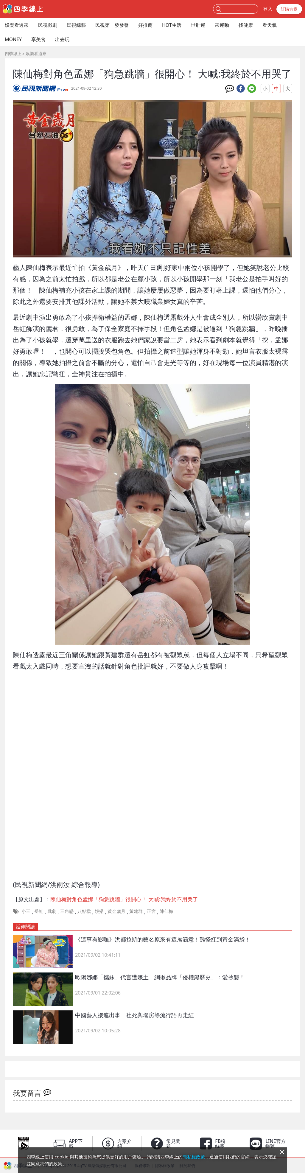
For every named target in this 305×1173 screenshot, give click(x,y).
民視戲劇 (47, 25)
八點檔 (84, 911)
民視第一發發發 (112, 25)
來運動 (222, 25)
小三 (25, 911)
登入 (268, 9)
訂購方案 (289, 9)
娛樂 (99, 911)
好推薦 (145, 25)
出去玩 (62, 39)
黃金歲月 (116, 911)
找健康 (246, 25)
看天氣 (269, 25)
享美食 (38, 39)
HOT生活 (171, 25)
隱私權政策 (194, 1157)
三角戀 (67, 911)
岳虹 (38, 911)
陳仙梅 (166, 911)
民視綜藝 (76, 25)
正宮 (151, 911)
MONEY (13, 39)
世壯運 (198, 25)
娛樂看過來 (17, 25)
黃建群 (136, 911)
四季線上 (13, 53)
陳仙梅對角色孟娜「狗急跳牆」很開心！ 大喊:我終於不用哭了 (124, 899)
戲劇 (51, 911)
